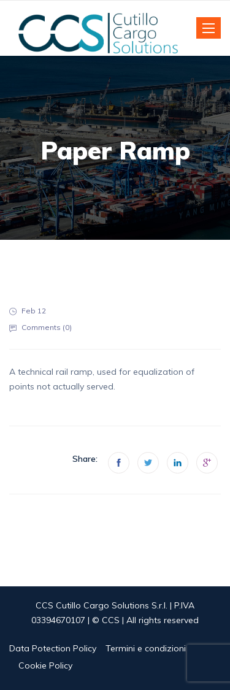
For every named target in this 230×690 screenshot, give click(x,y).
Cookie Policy (45, 665)
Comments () (46, 327)
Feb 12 (33, 310)
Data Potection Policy (52, 648)
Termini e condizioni (145, 648)
